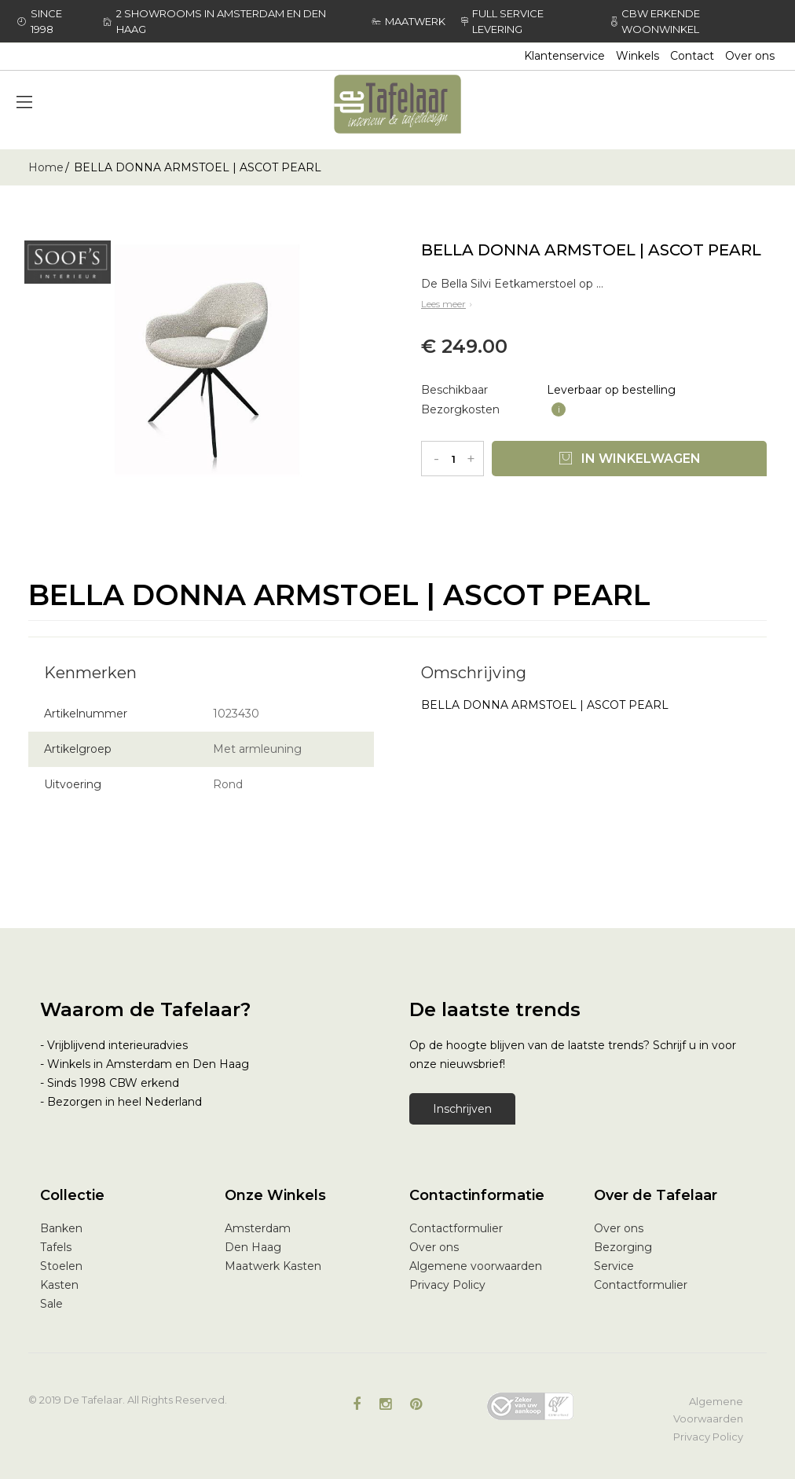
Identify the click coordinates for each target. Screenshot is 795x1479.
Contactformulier (456, 1228)
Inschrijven (462, 1109)
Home (46, 167)
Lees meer (448, 304)
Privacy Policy (447, 1285)
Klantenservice (564, 56)
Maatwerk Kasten (273, 1266)
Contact (692, 56)
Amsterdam (258, 1228)
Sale (51, 1304)
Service (614, 1266)
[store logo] (397, 104)
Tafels (55, 1247)
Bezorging (623, 1247)
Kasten (59, 1285)
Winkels (637, 56)
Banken (61, 1228)
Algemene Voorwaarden (708, 1410)
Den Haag (253, 1247)
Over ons (750, 56)
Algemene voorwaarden (475, 1266)
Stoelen (61, 1266)
